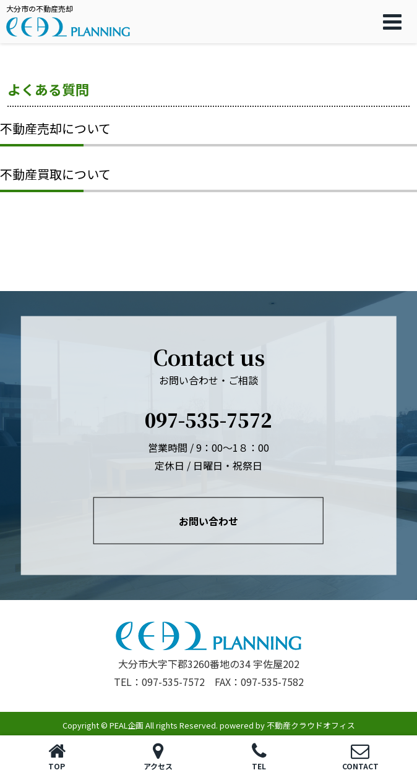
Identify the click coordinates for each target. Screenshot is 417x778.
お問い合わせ (208, 521)
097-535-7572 (208, 419)
